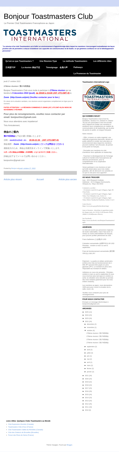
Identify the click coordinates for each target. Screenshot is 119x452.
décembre (90, 324)
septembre (91, 346)
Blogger (69, 445)
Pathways (78, 67)
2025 (87, 312)
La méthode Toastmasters (75, 61)
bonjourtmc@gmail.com (90, 304)
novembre (90, 327)
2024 (87, 315)
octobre (90, 330)
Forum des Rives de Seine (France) (21, 435)
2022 (87, 321)
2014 (87, 398)
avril (88, 362)
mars (89, 365)
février (89, 368)
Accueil (40, 179)
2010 (87, 410)
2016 (87, 391)
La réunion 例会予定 (30, 67)
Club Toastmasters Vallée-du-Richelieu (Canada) (25, 430)
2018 (87, 385)
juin (88, 356)
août (88, 350)
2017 (87, 388)
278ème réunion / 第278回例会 (97, 333)
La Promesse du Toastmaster (87, 73)
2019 (87, 382)
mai (88, 359)
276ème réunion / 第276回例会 (97, 336)
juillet (89, 353)
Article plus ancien (68, 179)
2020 (87, 379)
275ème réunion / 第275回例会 (97, 339)
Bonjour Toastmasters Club (48, 16)
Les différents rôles (102, 61)
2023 (87, 318)
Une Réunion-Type (48, 61)
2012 (87, 404)
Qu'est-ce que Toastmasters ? (19, 61)
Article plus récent (13, 179)
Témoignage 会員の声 (57, 67)
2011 (87, 407)
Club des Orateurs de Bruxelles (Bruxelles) (23, 432)
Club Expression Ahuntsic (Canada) (21, 424)
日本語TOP (10, 67)
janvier (89, 372)
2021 (87, 375)
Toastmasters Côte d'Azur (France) (20, 427)
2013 (87, 401)
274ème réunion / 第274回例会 (97, 343)
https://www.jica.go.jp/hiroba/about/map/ (95, 206)
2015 (87, 394)
